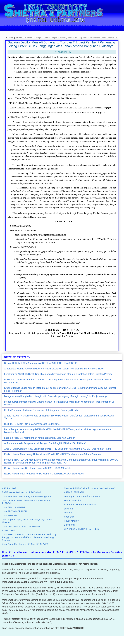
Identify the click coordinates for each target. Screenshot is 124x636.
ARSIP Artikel (9, 488)
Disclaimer (69, 524)
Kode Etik (69, 516)
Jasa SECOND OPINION (14, 511)
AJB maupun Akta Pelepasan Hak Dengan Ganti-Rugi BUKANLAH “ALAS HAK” (45, 443)
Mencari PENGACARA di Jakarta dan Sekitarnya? (89, 488)
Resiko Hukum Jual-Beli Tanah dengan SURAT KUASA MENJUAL (38, 468)
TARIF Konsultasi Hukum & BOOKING (21, 492)
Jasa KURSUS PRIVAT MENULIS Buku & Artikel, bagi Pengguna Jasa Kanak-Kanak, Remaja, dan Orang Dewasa (29, 537)
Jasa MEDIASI (9, 515)
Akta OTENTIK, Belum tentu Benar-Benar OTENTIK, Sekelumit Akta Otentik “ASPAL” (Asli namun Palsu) (57, 448)
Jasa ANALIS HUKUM (13, 507)
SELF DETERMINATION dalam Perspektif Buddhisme (32, 424)
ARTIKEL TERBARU (74, 492)
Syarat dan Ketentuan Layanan (80, 504)
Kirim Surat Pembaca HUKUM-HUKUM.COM (25, 544)
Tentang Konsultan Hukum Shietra (82, 496)
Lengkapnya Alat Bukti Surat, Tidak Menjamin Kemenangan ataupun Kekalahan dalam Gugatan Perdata (58, 374)
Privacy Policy (71, 520)
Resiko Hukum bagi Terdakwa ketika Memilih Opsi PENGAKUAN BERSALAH (44, 473)
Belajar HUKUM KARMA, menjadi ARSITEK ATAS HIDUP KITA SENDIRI (40, 363)
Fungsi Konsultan (73, 500)
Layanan (68, 508)
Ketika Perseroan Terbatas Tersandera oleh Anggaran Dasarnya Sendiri (41, 410)
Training (68, 512)
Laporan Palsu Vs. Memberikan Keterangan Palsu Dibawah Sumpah (39, 437)
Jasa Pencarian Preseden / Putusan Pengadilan (27, 496)
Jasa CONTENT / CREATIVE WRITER (21, 526)
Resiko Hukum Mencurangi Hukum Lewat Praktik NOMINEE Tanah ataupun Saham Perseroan (53, 454)
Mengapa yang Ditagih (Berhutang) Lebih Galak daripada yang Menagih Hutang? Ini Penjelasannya (55, 396)
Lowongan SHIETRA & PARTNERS (81, 528)
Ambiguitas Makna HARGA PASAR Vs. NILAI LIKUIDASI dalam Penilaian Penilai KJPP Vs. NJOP (54, 368)
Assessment (8, 530)
